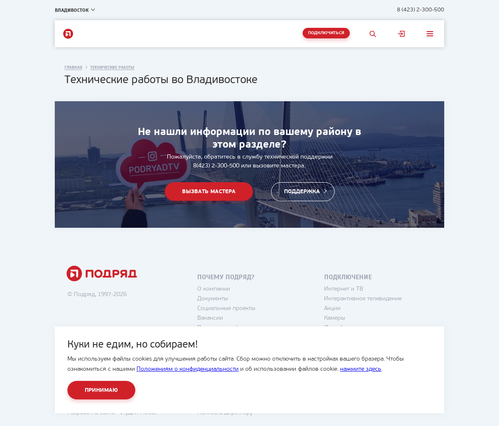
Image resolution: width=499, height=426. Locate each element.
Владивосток (72, 10)
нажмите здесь (360, 369)
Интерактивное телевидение (363, 299)
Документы (212, 299)
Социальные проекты (226, 308)
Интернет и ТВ (343, 289)
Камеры (334, 318)
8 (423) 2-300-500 (420, 10)
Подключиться (326, 33)
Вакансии (210, 318)
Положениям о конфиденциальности (188, 369)
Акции (332, 308)
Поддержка (302, 192)
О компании (213, 289)
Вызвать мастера (209, 192)
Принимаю (101, 390)
